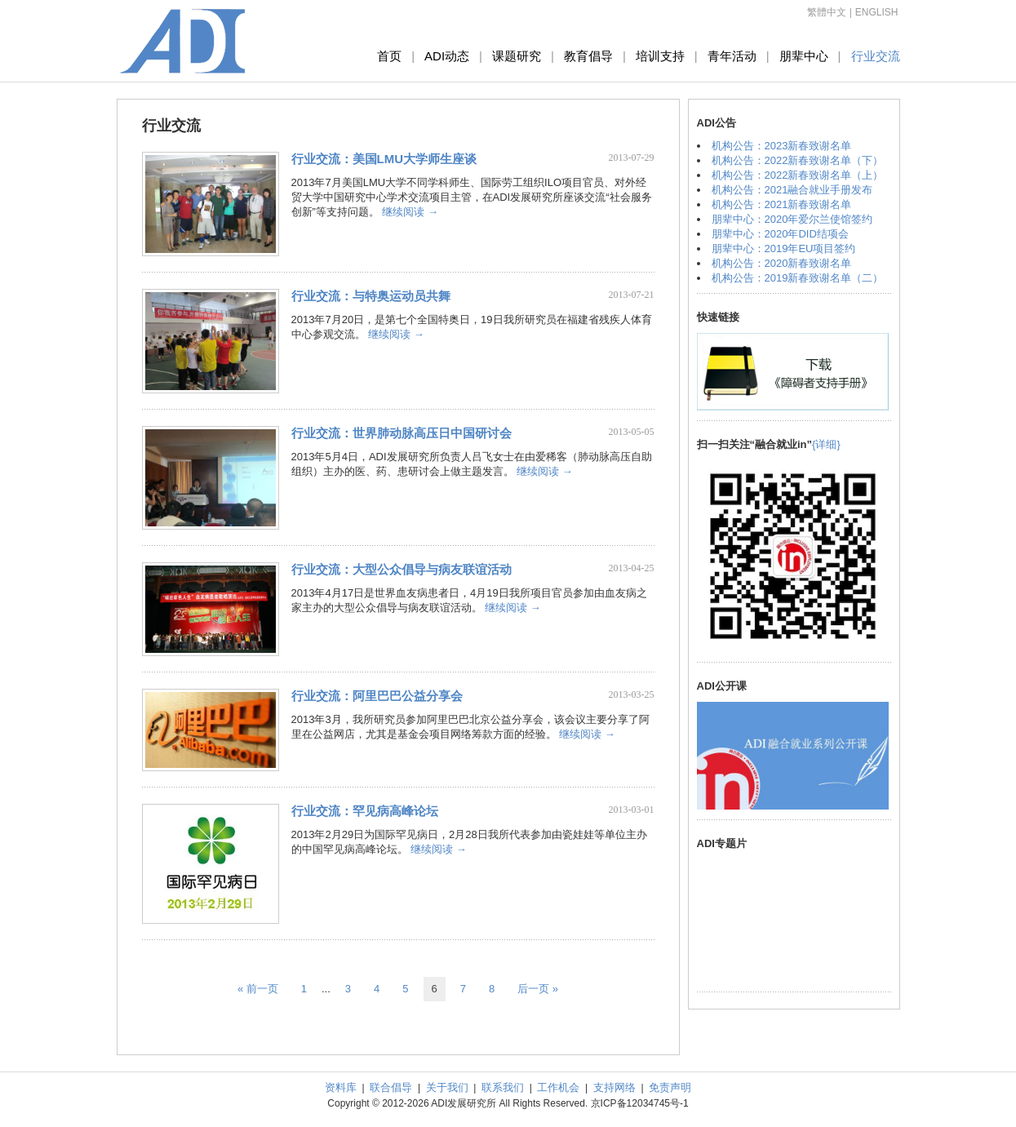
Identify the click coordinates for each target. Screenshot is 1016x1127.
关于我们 (447, 1087)
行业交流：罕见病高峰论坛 (364, 811)
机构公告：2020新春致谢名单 (782, 263)
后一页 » (537, 989)
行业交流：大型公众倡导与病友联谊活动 (401, 569)
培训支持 (660, 56)
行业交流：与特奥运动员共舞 (370, 296)
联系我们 (502, 1087)
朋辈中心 (803, 56)
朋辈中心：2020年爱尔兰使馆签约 (792, 219)
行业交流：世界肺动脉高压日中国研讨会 (401, 433)
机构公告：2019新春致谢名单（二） (798, 278)
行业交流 (875, 56)
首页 (389, 56)
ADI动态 (446, 56)
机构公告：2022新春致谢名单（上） (798, 175)
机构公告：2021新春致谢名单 (782, 204)
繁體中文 (826, 12)
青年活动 (732, 56)
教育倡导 (588, 56)
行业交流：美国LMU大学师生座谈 (384, 159)
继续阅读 (410, 212)
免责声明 (670, 1087)
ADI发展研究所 (183, 41)
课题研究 (516, 56)
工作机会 (558, 1087)
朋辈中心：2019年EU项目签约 (784, 248)
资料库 (341, 1087)
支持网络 (614, 1087)
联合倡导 (391, 1087)
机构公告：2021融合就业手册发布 (792, 190)
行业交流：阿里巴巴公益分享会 (377, 696)
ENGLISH (876, 12)
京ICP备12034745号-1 (640, 1103)
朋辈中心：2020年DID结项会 (780, 234)
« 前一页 (257, 989)
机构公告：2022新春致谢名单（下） (798, 160)
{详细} (826, 444)
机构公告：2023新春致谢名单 (782, 146)
